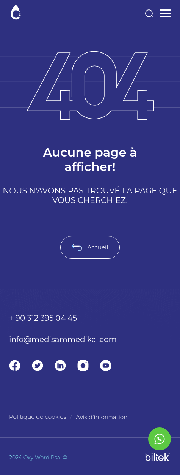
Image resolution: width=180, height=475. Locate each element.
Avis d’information (101, 417)
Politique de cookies (37, 416)
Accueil (90, 247)
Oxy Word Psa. (42, 457)
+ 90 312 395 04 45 (43, 318)
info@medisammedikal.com (63, 339)
